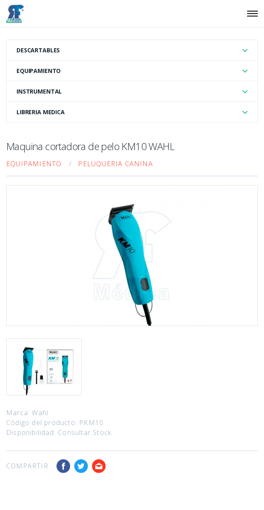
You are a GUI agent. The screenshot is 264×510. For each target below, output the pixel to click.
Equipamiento (38, 71)
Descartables (38, 50)
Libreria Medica (40, 112)
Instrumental (39, 91)
